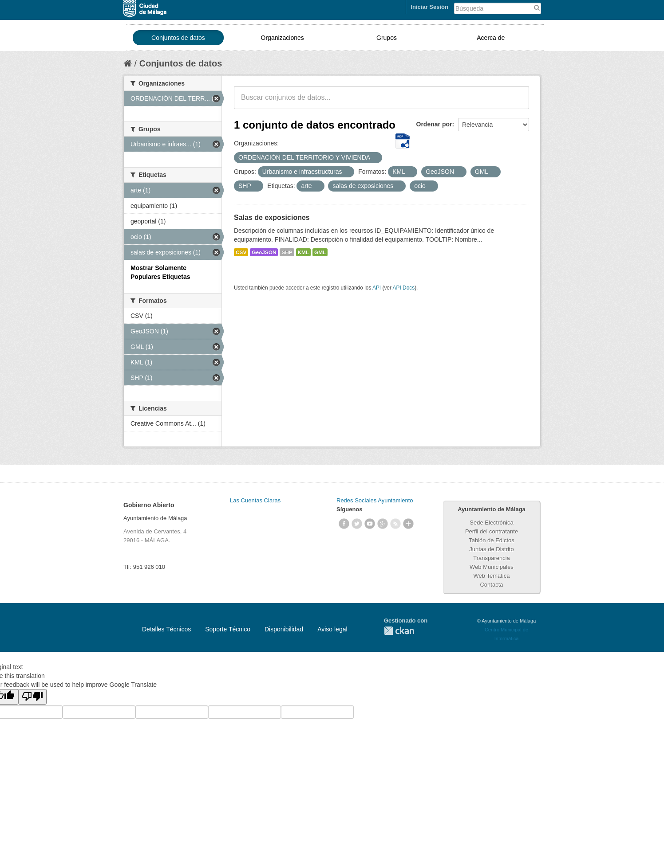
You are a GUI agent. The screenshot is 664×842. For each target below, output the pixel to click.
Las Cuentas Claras (255, 500)
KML (303, 252)
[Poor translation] (32, 697)
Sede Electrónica (491, 522)
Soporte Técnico (227, 629)
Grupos (386, 37)
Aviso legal (332, 629)
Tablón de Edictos (491, 540)
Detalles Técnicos (166, 629)
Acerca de (491, 37)
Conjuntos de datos (178, 37)
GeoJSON (264, 252)
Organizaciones (282, 37)
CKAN (399, 630)
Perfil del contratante (491, 531)
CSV (241, 252)
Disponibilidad (284, 629)
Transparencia (491, 558)
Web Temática (492, 575)
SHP (286, 252)
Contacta (491, 584)
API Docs (404, 288)
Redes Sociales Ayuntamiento (374, 500)
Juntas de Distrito (491, 549)
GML (320, 252)
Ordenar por (434, 124)
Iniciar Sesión (429, 7)
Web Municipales (492, 567)
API (376, 288)
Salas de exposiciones (272, 217)
